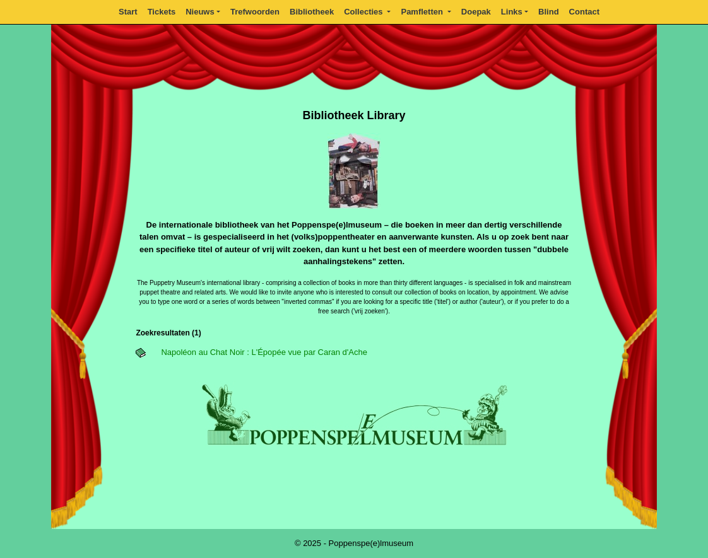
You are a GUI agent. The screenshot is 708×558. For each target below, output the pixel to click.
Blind (548, 11)
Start (128, 11)
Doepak (476, 11)
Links (511, 11)
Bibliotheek (312, 11)
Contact (584, 11)
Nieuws (200, 11)
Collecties (364, 11)
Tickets (162, 11)
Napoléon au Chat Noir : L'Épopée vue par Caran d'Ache (264, 352)
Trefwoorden (255, 11)
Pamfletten (423, 11)
